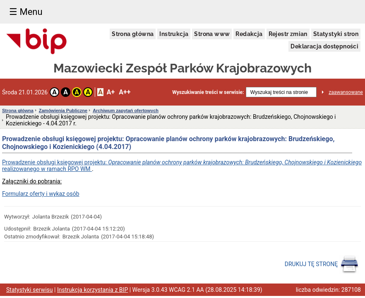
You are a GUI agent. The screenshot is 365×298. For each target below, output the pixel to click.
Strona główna (133, 34)
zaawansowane (346, 92)
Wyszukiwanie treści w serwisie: (208, 92)
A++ (124, 92)
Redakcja (248, 34)
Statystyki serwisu (29, 289)
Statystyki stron (335, 34)
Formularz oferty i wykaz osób (40, 193)
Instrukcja (173, 34)
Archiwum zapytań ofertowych (125, 110)
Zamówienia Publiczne (63, 110)
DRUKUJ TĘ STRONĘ (322, 264)
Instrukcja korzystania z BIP (92, 289)
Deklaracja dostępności (324, 46)
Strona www (212, 34)
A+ (111, 92)
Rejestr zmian (288, 34)
